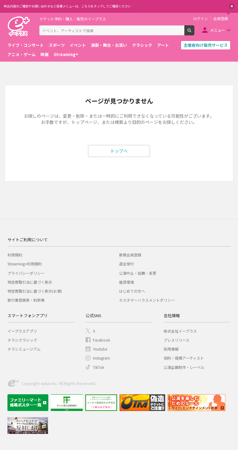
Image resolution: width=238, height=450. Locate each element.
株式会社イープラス (180, 331)
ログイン (200, 18)
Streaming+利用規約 (24, 263)
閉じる (231, 6)
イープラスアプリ (22, 331)
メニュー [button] (217, 30)
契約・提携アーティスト (184, 357)
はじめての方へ (132, 291)
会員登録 (220, 18)
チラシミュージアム (24, 349)
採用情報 (171, 349)
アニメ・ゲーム (21, 54)
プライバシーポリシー (26, 273)
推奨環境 (126, 282)
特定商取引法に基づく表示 (29, 282)
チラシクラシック (22, 340)
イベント (78, 45)
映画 (45, 54)
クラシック (142, 45)
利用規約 (14, 254)
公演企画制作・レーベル (184, 367)
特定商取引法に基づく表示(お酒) (34, 291)
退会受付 (126, 263)
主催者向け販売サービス (205, 45)
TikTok (98, 367)
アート (163, 45)
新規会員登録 (130, 254)
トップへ (119, 151)
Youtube (100, 349)
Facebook (101, 340)
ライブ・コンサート (25, 45)
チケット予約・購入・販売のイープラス (72, 18)
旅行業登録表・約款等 (26, 300)
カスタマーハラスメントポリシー (147, 300)
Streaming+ (66, 54)
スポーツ (57, 45)
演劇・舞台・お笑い (109, 45)
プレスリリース (176, 340)
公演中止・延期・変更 (137, 273)
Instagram (101, 357)
